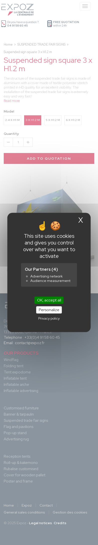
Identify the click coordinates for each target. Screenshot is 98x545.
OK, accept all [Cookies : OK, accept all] (49, 300)
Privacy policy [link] (49, 318)
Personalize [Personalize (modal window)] (49, 310)
